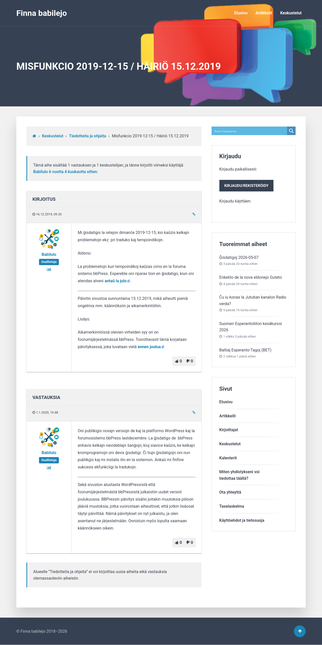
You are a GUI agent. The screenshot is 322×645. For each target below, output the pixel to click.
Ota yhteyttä (230, 492)
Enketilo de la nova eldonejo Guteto (250, 277)
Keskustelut (291, 13)
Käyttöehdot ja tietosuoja (241, 520)
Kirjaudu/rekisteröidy (246, 185)
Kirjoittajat (228, 430)
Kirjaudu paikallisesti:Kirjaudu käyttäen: (246, 185)
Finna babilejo (41, 13)
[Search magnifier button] (291, 131)
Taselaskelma (231, 506)
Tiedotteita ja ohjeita (87, 136)
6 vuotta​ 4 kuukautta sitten (73, 171)
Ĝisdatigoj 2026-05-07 (239, 257)
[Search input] (249, 130)
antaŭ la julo (116, 280)
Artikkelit (264, 13)
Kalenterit (228, 458)
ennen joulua (149, 346)
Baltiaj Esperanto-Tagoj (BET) (245, 350)
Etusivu (241, 13)
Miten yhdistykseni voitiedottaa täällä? (239, 475)
